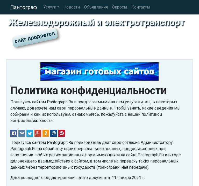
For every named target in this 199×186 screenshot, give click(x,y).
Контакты (140, 7)
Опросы (119, 7)
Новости (71, 7)
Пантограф (23, 7)
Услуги (49, 7)
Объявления (96, 7)
